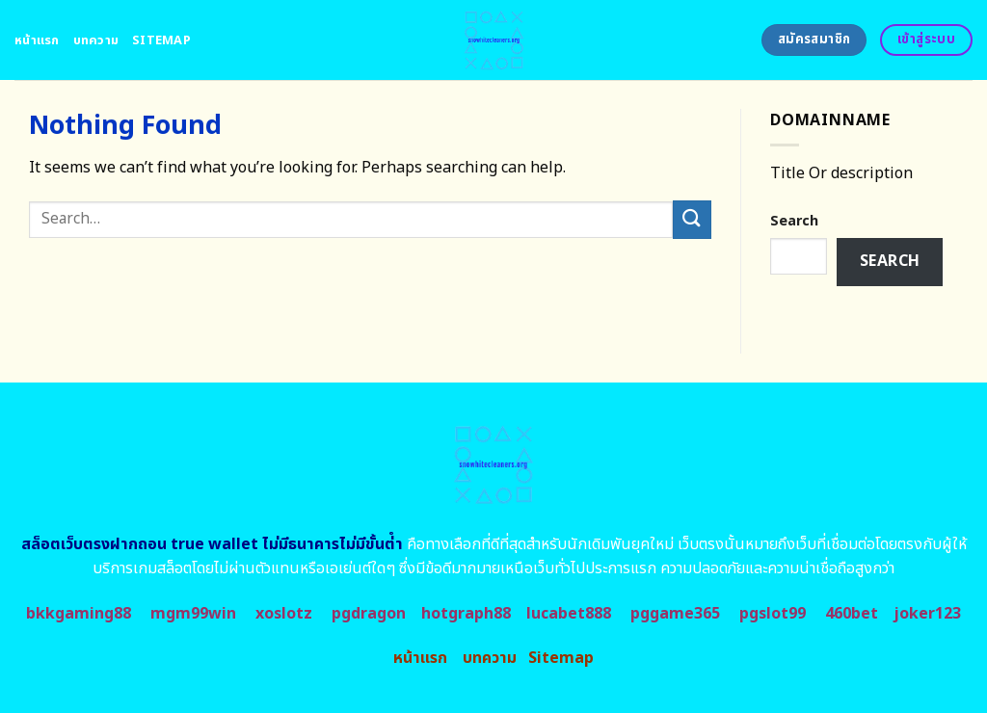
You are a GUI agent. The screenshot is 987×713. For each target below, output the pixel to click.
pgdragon (369, 613)
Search (794, 221)
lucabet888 (568, 613)
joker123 (927, 613)
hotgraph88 (466, 613)
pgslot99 (772, 613)
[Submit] (692, 219)
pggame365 (675, 613)
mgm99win (193, 613)
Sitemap (161, 40)
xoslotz (283, 613)
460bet (851, 613)
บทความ (96, 40)
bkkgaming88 (78, 613)
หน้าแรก (37, 40)
